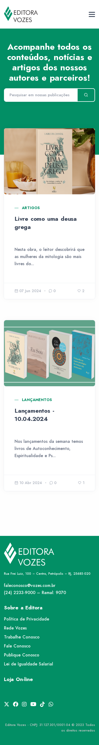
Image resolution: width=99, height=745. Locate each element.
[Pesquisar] (40, 95)
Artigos (31, 207)
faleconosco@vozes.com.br (29, 585)
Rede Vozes (15, 628)
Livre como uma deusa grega (46, 222)
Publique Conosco (21, 655)
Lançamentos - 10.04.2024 (34, 414)
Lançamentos (37, 399)
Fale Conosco (17, 646)
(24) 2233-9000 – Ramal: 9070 (35, 593)
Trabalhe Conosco (22, 637)
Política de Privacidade (26, 619)
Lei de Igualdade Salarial (28, 664)
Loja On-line (18, 679)
